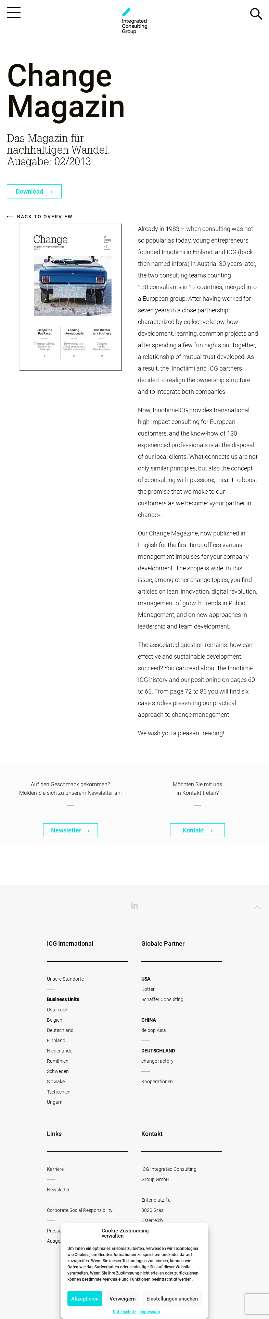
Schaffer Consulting (162, 999)
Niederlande (59, 1050)
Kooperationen (157, 1081)
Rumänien (57, 1061)
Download (34, 191)
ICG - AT (134, 21)
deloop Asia (153, 1030)
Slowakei (56, 1081)
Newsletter (70, 830)
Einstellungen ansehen (172, 1299)
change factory (157, 1061)
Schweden (58, 1071)
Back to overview (40, 216)
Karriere (55, 1169)
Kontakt (198, 830)
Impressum (150, 1312)
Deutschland (60, 1030)
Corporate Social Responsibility (80, 1210)
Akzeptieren (85, 1299)
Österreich (57, 1009)
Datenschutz (124, 1312)
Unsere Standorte (65, 979)
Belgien (54, 1020)
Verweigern (123, 1299)
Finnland (56, 1040)
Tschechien (59, 1092)
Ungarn (55, 1102)
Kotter (148, 989)
